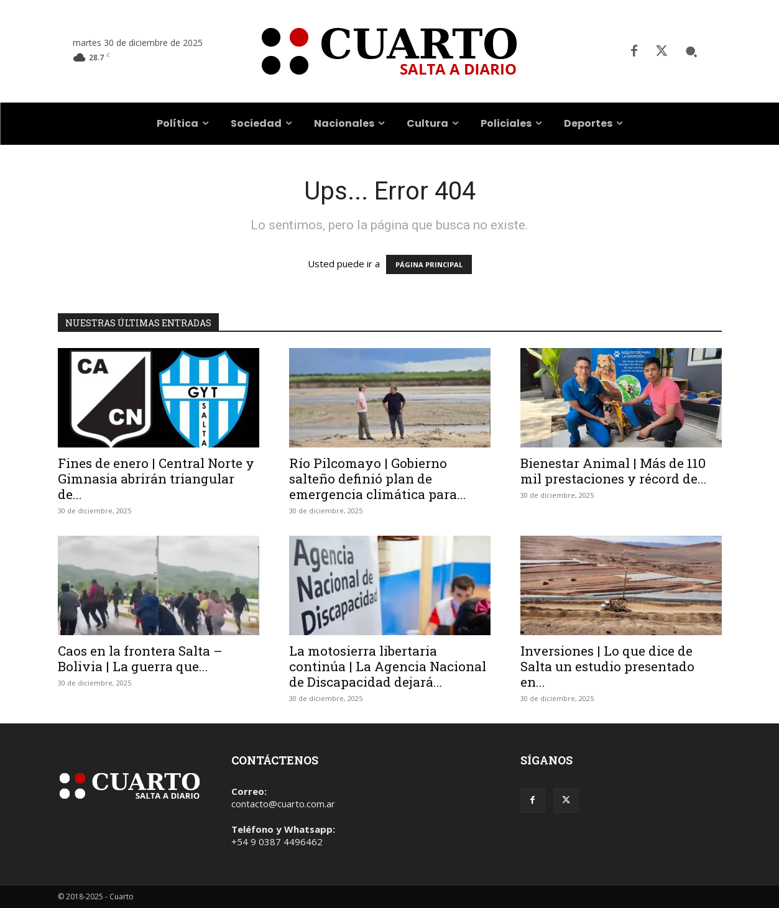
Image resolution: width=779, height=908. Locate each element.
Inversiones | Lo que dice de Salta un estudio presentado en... (607, 666)
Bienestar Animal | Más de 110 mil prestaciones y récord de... (613, 470)
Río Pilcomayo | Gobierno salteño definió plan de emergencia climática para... (377, 478)
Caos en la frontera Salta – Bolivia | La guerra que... (140, 658)
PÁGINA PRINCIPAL (429, 264)
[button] (691, 51)
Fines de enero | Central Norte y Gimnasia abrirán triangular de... (156, 478)
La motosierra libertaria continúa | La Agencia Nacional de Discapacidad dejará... (387, 666)
